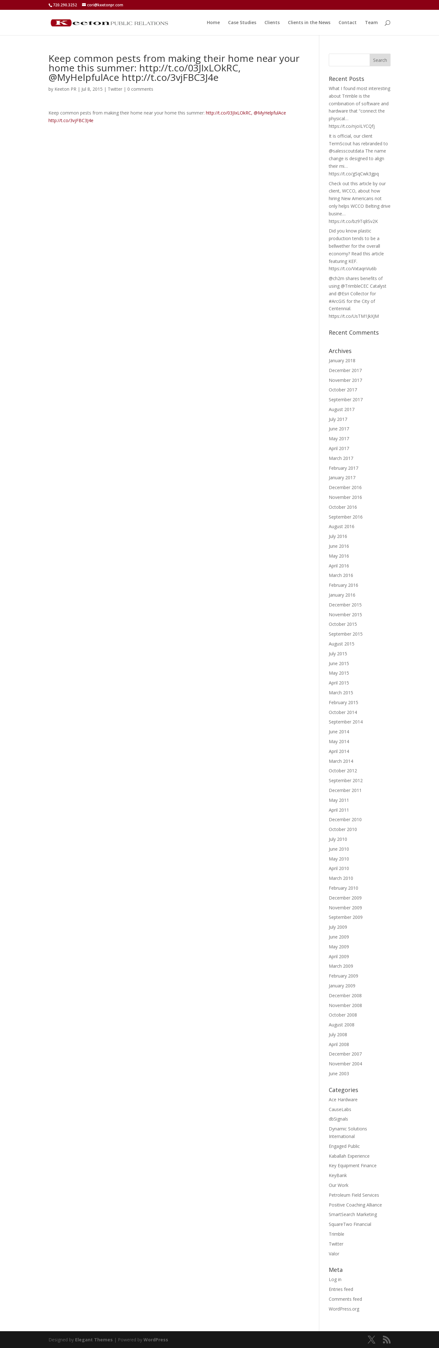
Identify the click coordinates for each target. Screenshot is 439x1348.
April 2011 (339, 810)
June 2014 (339, 732)
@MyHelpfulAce (270, 113)
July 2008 (338, 1034)
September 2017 (346, 399)
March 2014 (341, 761)
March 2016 (341, 575)
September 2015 (346, 634)
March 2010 (341, 878)
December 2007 (345, 1054)
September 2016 (346, 517)
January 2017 (342, 477)
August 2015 (341, 644)
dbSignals (338, 1119)
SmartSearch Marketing (353, 1214)
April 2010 (339, 868)
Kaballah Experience (349, 1156)
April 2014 (339, 751)
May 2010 (339, 859)
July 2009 (338, 927)
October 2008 (343, 1015)
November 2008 (345, 1005)
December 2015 (345, 605)
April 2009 (339, 956)
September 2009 (346, 917)
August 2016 (341, 526)
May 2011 (339, 800)
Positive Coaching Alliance (355, 1205)
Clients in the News (309, 22)
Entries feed (341, 1289)
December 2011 (345, 790)
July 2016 (338, 536)
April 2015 (339, 683)
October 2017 (343, 390)
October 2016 (343, 507)
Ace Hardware (343, 1099)
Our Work (338, 1185)
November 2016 (345, 497)
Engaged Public (344, 1146)
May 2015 (339, 673)
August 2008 (341, 1025)
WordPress (155, 1340)
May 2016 (339, 556)
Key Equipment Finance (353, 1165)
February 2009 (343, 976)
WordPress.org (344, 1309)
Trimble (336, 1234)
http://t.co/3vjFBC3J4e (70, 120)
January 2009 (342, 986)
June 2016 (339, 546)
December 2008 (345, 995)
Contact (348, 22)
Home (213, 22)
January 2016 (342, 595)
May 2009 (339, 947)
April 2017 (339, 448)
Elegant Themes (94, 1340)
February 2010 (343, 888)
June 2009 (339, 937)
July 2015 (338, 654)
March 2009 (341, 966)
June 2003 (339, 1073)
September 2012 (346, 780)
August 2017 (341, 409)
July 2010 (338, 839)
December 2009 (345, 898)
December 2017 (345, 370)
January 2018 (342, 360)
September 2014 (346, 722)
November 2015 (345, 615)
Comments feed (345, 1299)
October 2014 (343, 712)
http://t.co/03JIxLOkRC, (229, 113)
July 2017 (338, 419)
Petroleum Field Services (354, 1195)
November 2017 (345, 380)
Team (371, 22)
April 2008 (339, 1044)
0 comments (140, 89)
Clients (272, 22)
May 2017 (339, 438)
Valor (334, 1254)
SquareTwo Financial (350, 1224)
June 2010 (339, 849)
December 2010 (345, 819)
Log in (335, 1279)
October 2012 (343, 771)
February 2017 (343, 468)
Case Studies (242, 22)
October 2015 (343, 624)
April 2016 (339, 566)
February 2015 (343, 702)
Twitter (115, 89)
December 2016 (345, 487)
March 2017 (341, 458)
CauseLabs (340, 1109)
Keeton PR (65, 89)
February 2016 (343, 585)
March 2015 (341, 693)
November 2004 (345, 1064)
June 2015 (339, 663)
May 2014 (339, 741)
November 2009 (345, 908)
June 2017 (339, 429)
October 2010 (343, 829)
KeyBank (338, 1175)
